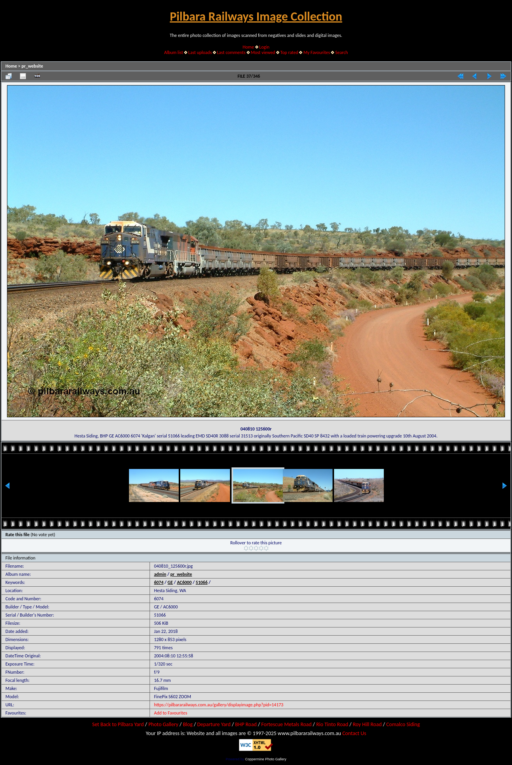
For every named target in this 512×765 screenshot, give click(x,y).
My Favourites (316, 52)
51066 (201, 582)
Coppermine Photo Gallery (265, 759)
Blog (188, 724)
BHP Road (246, 724)
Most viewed (263, 52)
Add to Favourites (170, 713)
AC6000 (184, 582)
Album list (173, 52)
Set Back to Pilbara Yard (118, 724)
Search (341, 52)
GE (170, 582)
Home (248, 47)
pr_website (32, 66)
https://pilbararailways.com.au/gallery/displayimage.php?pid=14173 (218, 704)
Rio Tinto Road (332, 724)
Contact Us (354, 733)
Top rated (289, 52)
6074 (158, 582)
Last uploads (200, 52)
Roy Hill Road (367, 724)
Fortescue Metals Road (286, 724)
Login (264, 47)
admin (160, 574)
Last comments (231, 52)
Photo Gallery (163, 724)
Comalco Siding (403, 724)
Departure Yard (213, 724)
